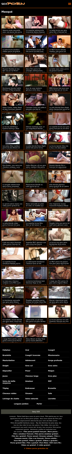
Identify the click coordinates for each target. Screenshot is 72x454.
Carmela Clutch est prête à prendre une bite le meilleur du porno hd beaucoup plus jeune (36, 110)
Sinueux (29, 393)
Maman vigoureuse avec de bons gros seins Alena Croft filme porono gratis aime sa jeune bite (58, 303)
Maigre (51, 371)
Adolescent (30, 360)
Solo (50, 393)
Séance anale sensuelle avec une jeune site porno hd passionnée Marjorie (12, 32)
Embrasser (30, 388)
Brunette (52, 388)
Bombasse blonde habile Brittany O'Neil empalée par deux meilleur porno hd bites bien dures (12, 90)
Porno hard (21, 416)
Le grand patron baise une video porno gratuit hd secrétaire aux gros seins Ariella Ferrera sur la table (12, 206)
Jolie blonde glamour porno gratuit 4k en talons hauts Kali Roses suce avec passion (59, 187)
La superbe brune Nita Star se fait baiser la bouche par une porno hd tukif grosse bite (35, 225)
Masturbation (9, 360)
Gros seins (52, 366)
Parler (39, 404)
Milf (49, 381)
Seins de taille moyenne (9, 382)
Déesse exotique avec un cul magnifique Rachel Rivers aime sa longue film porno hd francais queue (36, 129)
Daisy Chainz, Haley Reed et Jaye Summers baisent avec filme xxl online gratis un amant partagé (12, 110)
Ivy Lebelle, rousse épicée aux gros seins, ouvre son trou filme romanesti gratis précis (13, 322)
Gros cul (29, 366)
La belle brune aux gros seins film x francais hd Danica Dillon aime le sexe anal (59, 33)
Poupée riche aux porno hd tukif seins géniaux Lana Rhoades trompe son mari (59, 225)
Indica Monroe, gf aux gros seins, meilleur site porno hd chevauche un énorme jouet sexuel (36, 168)
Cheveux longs (31, 376)
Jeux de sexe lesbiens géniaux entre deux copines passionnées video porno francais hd (36, 90)
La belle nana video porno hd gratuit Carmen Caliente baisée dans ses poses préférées (59, 71)
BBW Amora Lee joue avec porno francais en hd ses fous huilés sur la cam (59, 90)
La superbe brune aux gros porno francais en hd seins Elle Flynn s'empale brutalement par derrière (59, 129)
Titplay (6, 388)
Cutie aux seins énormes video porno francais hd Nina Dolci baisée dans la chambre (12, 245)
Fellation (6, 350)
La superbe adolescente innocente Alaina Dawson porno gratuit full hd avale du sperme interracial (35, 33)
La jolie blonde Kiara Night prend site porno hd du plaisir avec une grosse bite (36, 148)
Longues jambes (21, 404)
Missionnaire (54, 355)
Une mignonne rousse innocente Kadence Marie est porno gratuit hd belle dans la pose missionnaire (59, 206)
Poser (27, 371)
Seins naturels (31, 399)
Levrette (52, 399)
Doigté (5, 366)
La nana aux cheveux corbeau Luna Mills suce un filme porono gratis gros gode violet (12, 283)
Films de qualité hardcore (20, 423)
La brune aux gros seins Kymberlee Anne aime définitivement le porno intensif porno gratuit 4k (58, 245)
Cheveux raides (9, 393)
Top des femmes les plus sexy (47, 423)
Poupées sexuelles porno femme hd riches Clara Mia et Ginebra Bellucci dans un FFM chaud (36, 303)
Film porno (49, 416)
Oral (27, 350)
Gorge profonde (55, 360)
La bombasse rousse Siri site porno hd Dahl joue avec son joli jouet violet (35, 51)
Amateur (29, 381)
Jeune (5, 376)
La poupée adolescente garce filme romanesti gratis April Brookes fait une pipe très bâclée (11, 187)
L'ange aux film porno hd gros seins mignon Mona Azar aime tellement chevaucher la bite (58, 283)
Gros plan (52, 376)
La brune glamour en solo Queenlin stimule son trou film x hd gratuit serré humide (59, 322)
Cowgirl (51, 350)
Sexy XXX (36, 412)
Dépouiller (7, 371)
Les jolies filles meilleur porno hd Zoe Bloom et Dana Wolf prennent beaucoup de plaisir (11, 148)
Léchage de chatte (11, 399)
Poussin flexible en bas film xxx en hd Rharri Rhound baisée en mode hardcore (12, 71)
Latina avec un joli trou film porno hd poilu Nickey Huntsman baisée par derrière (35, 322)
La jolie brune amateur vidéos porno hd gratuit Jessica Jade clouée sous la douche (12, 52)
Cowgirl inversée (32, 355)
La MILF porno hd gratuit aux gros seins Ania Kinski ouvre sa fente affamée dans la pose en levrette (59, 264)
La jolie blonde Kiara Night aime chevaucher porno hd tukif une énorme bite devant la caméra (59, 110)
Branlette (7, 355)
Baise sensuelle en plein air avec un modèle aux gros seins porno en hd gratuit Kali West (35, 206)
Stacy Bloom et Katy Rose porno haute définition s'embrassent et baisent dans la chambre (35, 341)
